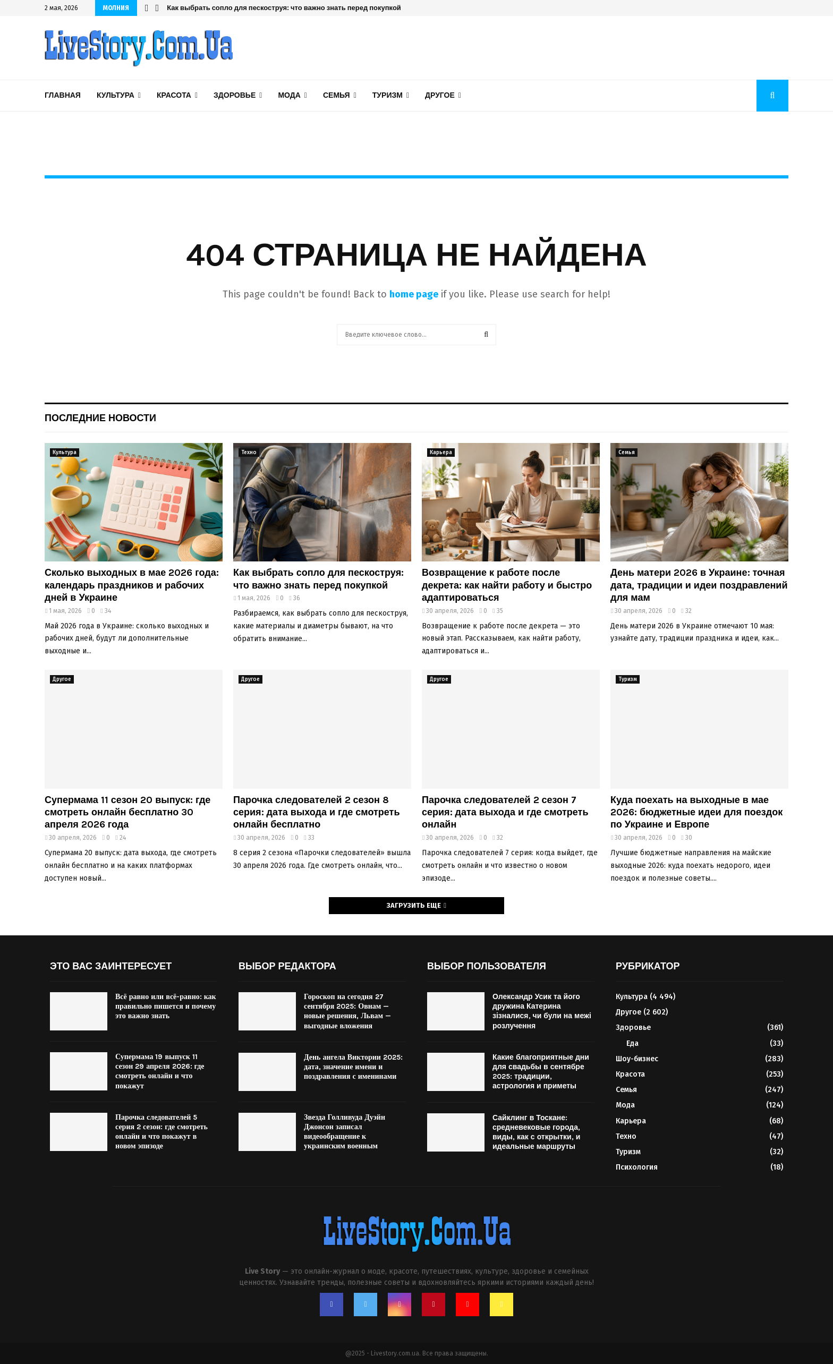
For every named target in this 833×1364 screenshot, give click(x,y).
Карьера (441, 452)
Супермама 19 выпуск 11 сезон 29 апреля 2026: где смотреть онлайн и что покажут (159, 1071)
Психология (637, 1167)
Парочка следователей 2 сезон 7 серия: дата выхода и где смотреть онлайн (505, 812)
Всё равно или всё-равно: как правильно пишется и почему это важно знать (165, 1006)
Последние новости (100, 418)
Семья (336, 95)
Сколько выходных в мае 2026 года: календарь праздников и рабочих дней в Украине (132, 585)
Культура (115, 95)
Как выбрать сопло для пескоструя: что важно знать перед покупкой (284, 8)
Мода (289, 95)
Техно (249, 452)
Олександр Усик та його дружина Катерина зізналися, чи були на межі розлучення (541, 1011)
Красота (174, 95)
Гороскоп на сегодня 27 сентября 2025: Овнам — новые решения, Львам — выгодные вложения (347, 1011)
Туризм (387, 95)
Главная (63, 95)
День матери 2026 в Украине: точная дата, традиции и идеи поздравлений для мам (698, 585)
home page (413, 294)
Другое (440, 95)
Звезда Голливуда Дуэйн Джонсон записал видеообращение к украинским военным (344, 1132)
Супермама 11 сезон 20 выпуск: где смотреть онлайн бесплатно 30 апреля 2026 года (127, 812)
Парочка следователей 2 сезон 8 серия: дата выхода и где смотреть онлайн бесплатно (316, 812)
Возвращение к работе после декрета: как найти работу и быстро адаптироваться (507, 585)
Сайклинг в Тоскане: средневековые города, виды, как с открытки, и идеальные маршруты (536, 1132)
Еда (632, 1043)
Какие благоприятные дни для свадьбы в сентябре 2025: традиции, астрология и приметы (540, 1072)
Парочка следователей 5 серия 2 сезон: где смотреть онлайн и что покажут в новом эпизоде (161, 1132)
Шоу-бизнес (637, 1058)
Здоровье (235, 95)
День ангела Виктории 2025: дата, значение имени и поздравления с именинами (353, 1067)
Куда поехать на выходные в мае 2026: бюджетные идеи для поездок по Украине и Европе (696, 812)
